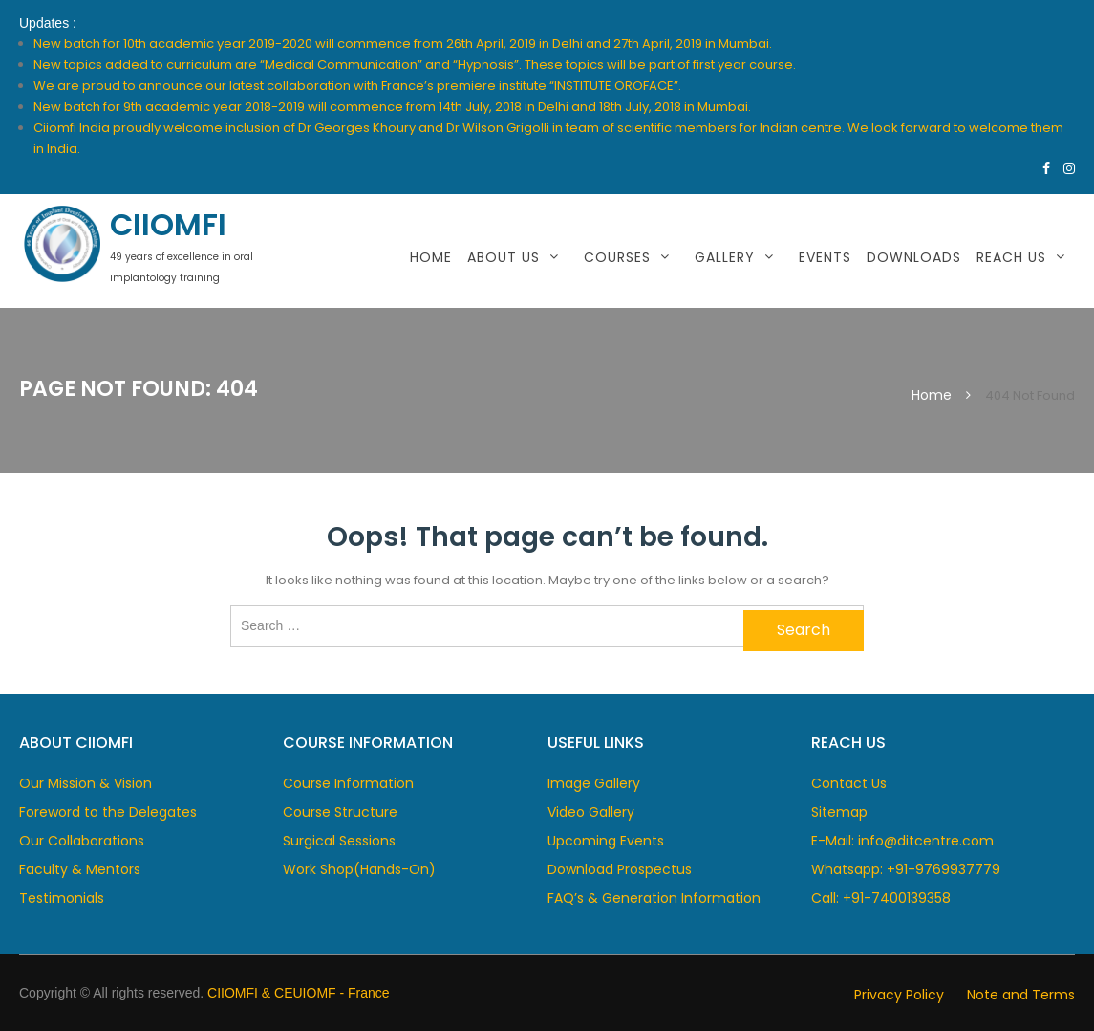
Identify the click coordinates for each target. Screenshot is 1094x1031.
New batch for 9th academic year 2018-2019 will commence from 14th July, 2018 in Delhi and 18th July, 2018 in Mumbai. (392, 107)
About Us (503, 257)
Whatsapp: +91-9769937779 (905, 869)
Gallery (725, 257)
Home (431, 257)
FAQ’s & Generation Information (654, 898)
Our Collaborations (81, 840)
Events (825, 257)
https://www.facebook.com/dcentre (1046, 168)
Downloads (914, 257)
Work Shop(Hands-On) (359, 869)
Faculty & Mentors (79, 869)
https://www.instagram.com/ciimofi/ (1069, 168)
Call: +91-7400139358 (881, 898)
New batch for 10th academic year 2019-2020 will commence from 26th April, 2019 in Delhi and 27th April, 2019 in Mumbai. (402, 43)
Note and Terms (1021, 994)
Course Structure (340, 812)
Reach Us (1011, 257)
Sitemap (839, 812)
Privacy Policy (899, 994)
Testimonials (61, 898)
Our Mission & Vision (85, 783)
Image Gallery (593, 783)
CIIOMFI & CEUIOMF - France (298, 992)
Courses (617, 257)
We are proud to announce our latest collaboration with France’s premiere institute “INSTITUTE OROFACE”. (357, 86)
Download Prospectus (619, 869)
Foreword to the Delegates (108, 812)
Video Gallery (590, 812)
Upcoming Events (605, 840)
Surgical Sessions (339, 840)
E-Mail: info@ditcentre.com (902, 840)
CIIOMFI (168, 224)
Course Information (348, 783)
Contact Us (849, 783)
